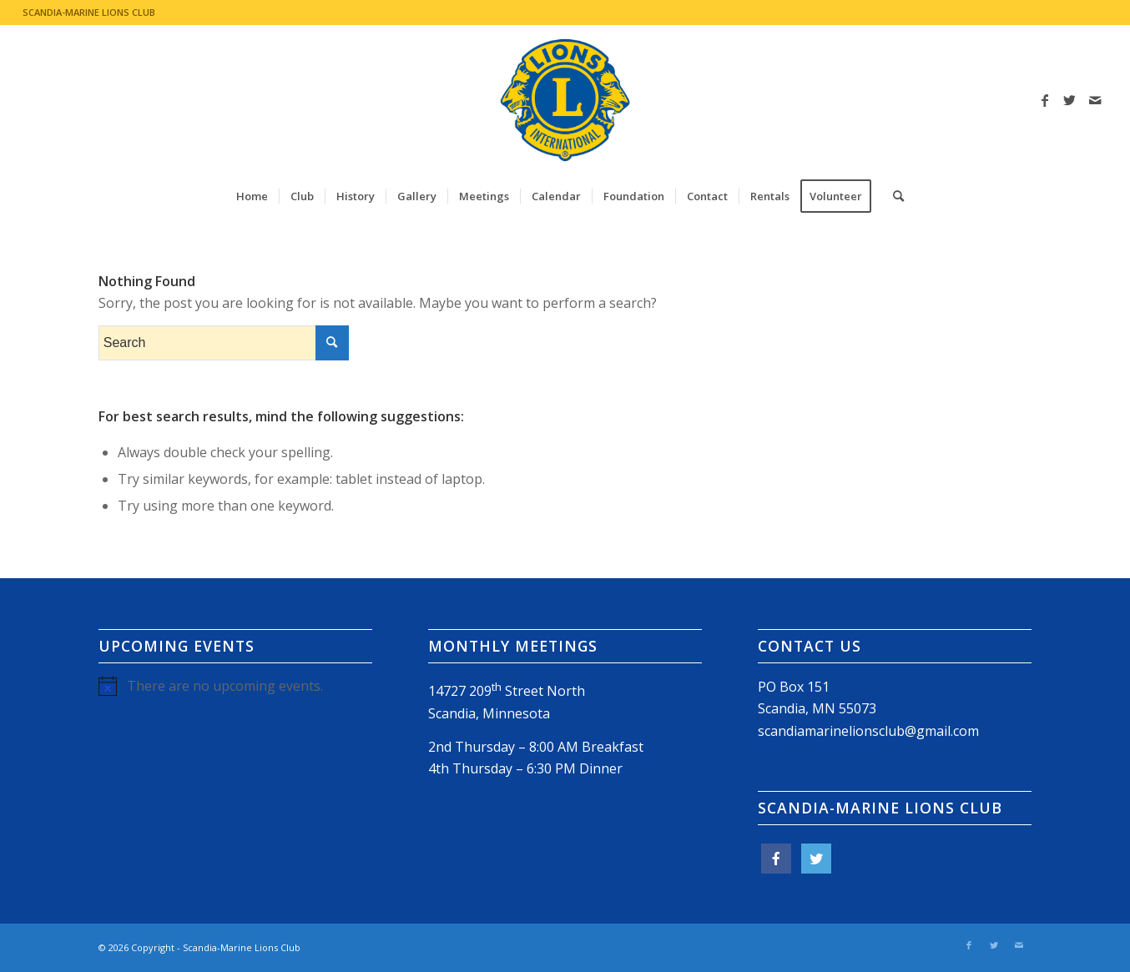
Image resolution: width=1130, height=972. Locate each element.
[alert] (235, 686)
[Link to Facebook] (1044, 100)
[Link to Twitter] (1069, 100)
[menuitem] (252, 196)
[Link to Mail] (1094, 100)
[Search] (893, 196)
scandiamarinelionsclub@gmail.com (868, 731)
